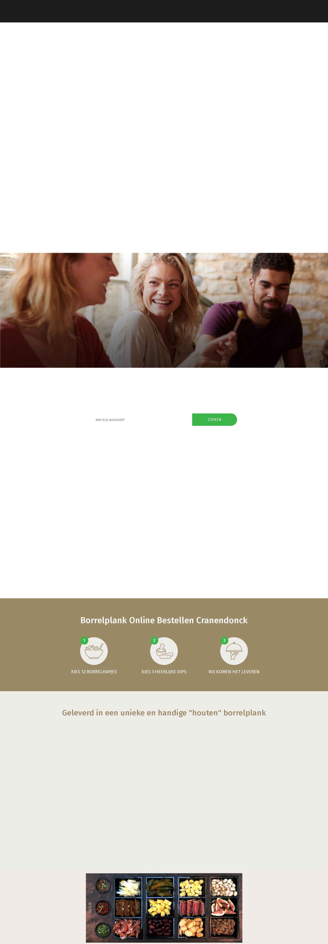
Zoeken (214, 419)
